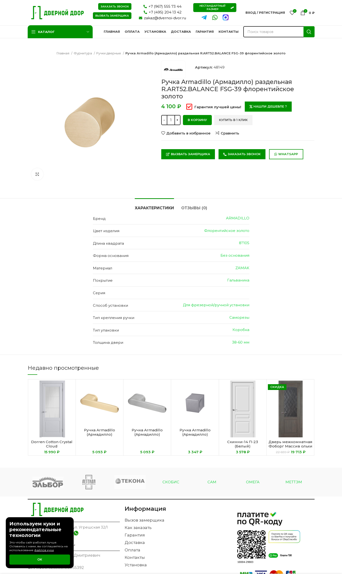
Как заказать (138, 527)
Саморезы (239, 317)
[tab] (154, 205)
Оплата (132, 550)
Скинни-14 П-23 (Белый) (242, 444)
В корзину (197, 120)
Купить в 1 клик (233, 120)
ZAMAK (242, 268)
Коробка (240, 329)
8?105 (244, 243)
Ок (39, 559)
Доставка (135, 542)
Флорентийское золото (226, 230)
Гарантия (135, 535)
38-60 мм (240, 342)
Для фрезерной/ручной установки (216, 305)
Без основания (234, 255)
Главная (63, 53)
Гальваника (238, 280)
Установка (136, 564)
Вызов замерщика (144, 520)
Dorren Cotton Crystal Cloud (51, 444)
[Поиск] (279, 31)
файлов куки (44, 550)
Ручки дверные (109, 53)
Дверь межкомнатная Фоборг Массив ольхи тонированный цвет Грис (290, 448)
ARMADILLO (237, 218)
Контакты (135, 557)
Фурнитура (83, 53)
